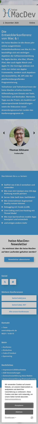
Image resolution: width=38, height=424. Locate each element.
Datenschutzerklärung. (13, 399)
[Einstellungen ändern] (10, 417)
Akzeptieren (19, 405)
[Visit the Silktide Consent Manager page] (32, 417)
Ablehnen (19, 412)
